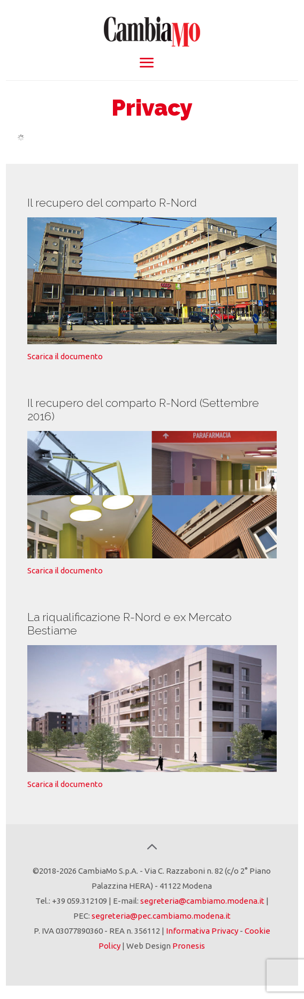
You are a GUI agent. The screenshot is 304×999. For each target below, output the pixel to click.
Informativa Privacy (202, 930)
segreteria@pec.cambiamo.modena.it (161, 915)
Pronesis (188, 945)
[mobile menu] (146, 63)
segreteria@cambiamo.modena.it (202, 900)
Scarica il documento (65, 356)
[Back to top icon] (152, 847)
